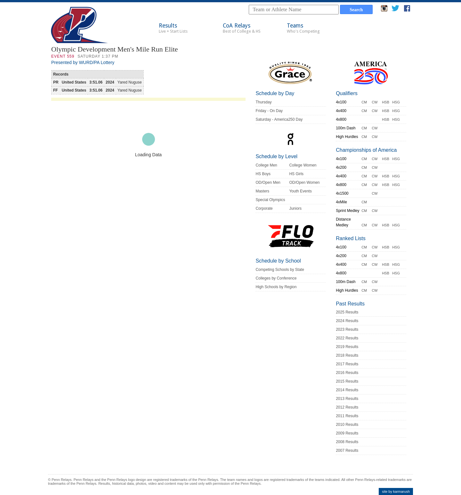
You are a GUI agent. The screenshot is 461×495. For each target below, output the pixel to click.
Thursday (263, 102)
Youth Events (300, 191)
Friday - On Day (269, 111)
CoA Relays (242, 28)
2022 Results (347, 338)
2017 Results (347, 364)
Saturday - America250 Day (279, 119)
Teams (303, 28)
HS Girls (296, 174)
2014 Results (347, 390)
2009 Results (347, 433)
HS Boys (263, 174)
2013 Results (347, 398)
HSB (385, 102)
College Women (302, 165)
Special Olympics (270, 200)
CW (374, 102)
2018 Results (347, 355)
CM (364, 102)
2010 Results (347, 424)
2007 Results (347, 450)
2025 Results (347, 312)
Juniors (295, 208)
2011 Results (347, 416)
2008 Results (347, 442)
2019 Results (347, 347)
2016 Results (347, 372)
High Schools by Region (275, 287)
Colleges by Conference (275, 278)
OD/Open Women (304, 182)
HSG (396, 102)
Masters (262, 191)
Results (173, 28)
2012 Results (347, 407)
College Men (266, 165)
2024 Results (347, 321)
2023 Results (347, 329)
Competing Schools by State (279, 269)
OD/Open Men (267, 182)
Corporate (263, 208)
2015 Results (347, 381)
